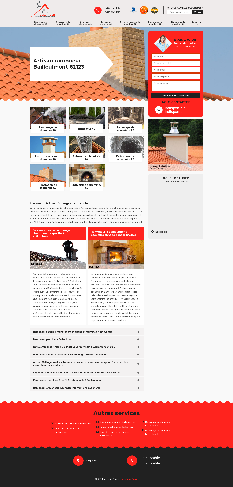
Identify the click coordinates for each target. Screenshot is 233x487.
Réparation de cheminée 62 (63, 23)
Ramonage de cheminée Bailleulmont (157, 432)
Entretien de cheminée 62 (40, 23)
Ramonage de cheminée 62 (178, 23)
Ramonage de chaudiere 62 (155, 23)
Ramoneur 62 (196, 23)
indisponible (112, 8)
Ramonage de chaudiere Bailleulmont (157, 424)
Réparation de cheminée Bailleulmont (67, 430)
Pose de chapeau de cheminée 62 (130, 23)
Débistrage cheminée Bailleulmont (117, 422)
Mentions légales (130, 479)
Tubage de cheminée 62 (106, 23)
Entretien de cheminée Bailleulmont (73, 423)
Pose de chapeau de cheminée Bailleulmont (115, 434)
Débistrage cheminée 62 (85, 23)
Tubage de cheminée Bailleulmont (117, 427)
